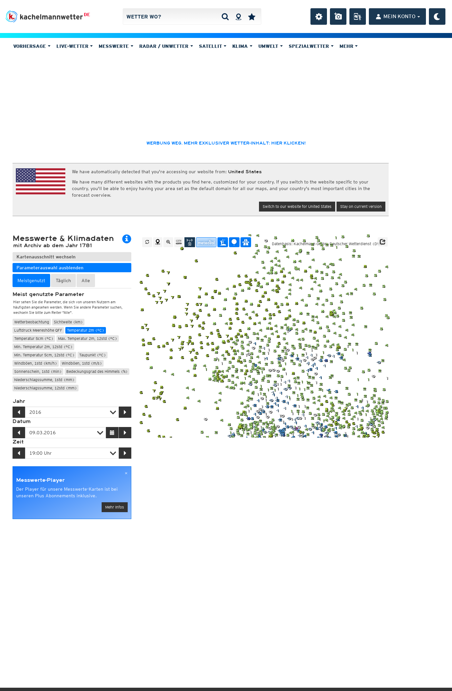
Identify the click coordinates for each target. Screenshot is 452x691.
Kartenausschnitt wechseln (46, 256)
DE (87, 14)
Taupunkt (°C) (92, 354)
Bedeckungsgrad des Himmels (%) (97, 371)
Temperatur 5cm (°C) (33, 338)
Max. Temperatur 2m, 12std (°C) (87, 338)
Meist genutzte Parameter (48, 294)
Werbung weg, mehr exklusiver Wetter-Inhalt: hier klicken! (226, 143)
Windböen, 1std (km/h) (35, 363)
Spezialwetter (311, 46)
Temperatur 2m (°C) (85, 330)
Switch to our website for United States (297, 206)
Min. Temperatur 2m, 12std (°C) (43, 346)
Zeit (18, 442)
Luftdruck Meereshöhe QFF (38, 330)
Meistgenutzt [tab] (31, 280)
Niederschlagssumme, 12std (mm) (45, 387)
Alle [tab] (85, 280)
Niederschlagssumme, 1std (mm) (44, 379)
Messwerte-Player (40, 480)
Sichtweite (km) (68, 321)
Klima (242, 46)
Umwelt (270, 46)
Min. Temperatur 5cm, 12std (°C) (44, 354)
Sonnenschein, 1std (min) (38, 371)
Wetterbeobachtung (31, 321)
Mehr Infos (114, 507)
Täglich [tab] (63, 280)
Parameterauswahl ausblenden (49, 267)
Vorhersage (31, 46)
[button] (383, 242)
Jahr (19, 401)
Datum (22, 421)
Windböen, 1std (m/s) (82, 363)
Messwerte (116, 46)
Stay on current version (361, 206)
